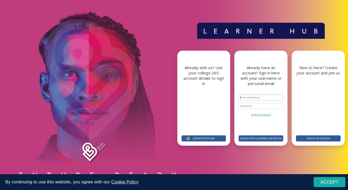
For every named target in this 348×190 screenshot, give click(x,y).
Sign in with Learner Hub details (261, 138)
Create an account (318, 138)
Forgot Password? (261, 114)
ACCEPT (330, 182)
